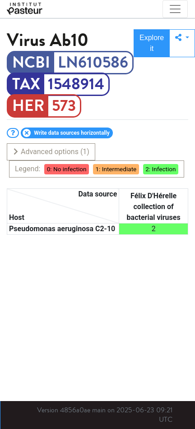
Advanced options (50, 151)
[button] (182, 43)
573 (64, 106)
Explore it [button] (151, 43)
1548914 (76, 84)
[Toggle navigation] (175, 9)
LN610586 (93, 62)
